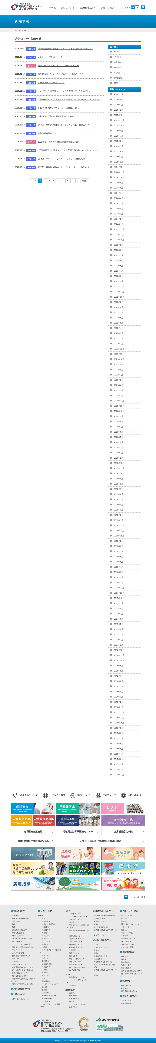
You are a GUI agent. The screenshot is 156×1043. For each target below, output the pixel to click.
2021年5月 (118, 380)
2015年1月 (118, 769)
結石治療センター (75, 936)
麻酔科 (44, 990)
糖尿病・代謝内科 (48, 924)
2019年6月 (118, 494)
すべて (117, 52)
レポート (118, 67)
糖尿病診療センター (76, 947)
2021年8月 (118, 369)
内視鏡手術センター (76, 939)
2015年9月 (118, 728)
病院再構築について (19, 973)
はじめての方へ (127, 916)
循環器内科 (46, 936)
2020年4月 (118, 442)
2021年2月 (118, 395)
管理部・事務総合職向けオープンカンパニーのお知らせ (63, 125)
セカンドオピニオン (101, 927)
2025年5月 (118, 146)
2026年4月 (118, 99)
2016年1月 (118, 707)
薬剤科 (71, 993)
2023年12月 (119, 229)
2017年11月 (119, 593)
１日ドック (125, 927)
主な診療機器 (17, 941)
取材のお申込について (20, 964)
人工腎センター (75, 914)
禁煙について (17, 959)
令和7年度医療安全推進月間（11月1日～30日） (60, 108)
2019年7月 (118, 489)
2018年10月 (119, 536)
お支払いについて (100, 921)
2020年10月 (119, 411)
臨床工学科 (73, 1007)
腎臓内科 (45, 933)
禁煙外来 (72, 985)
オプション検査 (127, 933)
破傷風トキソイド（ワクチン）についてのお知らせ (61, 159)
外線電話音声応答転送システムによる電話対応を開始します (65, 48)
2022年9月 (118, 302)
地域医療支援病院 (33, 831)
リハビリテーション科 (50, 984)
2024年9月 (118, 183)
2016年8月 (118, 671)
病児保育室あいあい (19, 976)
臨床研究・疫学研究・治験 (22, 939)
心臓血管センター (75, 919)
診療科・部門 (46, 911)
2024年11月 (119, 172)
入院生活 (97, 950)
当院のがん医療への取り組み (23, 984)
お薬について (99, 924)
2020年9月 (118, 416)
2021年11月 (119, 354)
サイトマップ (126, 1000)
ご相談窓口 (16, 961)
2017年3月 (118, 634)
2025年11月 (119, 120)
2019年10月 (119, 473)
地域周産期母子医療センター (78, 831)
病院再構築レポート (22, 989)
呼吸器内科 (46, 930)
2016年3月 (118, 697)
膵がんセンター (75, 962)
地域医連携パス (127, 962)
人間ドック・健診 (130, 911)
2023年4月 (118, 271)
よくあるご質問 (18, 953)
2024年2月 (118, 219)
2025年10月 (119, 125)
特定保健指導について (129, 939)
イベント (118, 57)
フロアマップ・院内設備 (21, 944)
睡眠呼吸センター (75, 944)
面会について (99, 975)
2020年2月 (118, 453)
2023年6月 (118, 260)
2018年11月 (119, 530)
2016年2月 (118, 702)
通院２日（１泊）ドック (130, 924)
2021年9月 (118, 364)
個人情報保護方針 (127, 1003)
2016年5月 (118, 686)
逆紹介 (123, 959)
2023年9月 (118, 245)
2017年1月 (118, 645)
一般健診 (124, 936)
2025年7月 (118, 136)
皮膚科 (44, 970)
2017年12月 (119, 588)
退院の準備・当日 (100, 956)
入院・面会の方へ (103, 940)
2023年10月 (119, 240)
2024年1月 (118, 224)
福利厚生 (124, 988)
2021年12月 (119, 349)
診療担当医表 (126, 968)
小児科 (44, 947)
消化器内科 (46, 927)
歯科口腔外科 (47, 998)
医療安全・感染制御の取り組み (23, 947)
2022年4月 (118, 328)
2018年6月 (118, 556)
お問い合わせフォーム (20, 999)
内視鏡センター (75, 922)
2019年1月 (118, 520)
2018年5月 (118, 562)
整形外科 (45, 955)
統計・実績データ (18, 936)
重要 (116, 83)
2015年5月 (118, 749)
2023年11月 (119, 234)
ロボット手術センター (77, 959)
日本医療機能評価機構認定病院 (33, 841)
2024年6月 (118, 198)
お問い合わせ (19, 994)
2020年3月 (118, 447)
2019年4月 (118, 505)
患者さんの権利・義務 (20, 918)
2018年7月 (118, 551)
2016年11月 (119, 655)
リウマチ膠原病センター (78, 917)
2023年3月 (118, 276)
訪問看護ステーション (77, 977)
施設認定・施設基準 (19, 930)
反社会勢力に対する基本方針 (23, 970)
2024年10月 (119, 177)
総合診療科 (46, 921)
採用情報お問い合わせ (129, 991)
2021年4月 (118, 385)
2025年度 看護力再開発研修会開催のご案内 (58, 142)
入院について (99, 945)
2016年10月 (119, 660)
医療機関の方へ (87, 7)
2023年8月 (118, 250)
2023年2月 (118, 281)
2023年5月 (118, 266)
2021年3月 (118, 390)
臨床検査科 (73, 996)
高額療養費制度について (103, 962)
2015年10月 (119, 723)
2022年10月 (119, 297)
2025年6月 (118, 141)
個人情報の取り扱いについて (23, 967)
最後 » (85, 180)
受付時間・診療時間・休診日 (104, 916)
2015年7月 (118, 738)
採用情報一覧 (126, 985)
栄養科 (71, 1001)
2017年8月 (118, 608)
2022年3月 (118, 333)
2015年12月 (119, 712)
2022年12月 (119, 286)
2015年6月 (118, 743)
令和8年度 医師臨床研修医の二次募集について (60, 116)
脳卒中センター (75, 953)
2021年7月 (118, 375)
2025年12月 (119, 115)
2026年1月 (118, 110)
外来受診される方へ (103, 911)
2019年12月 (119, 463)
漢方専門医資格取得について (132, 971)
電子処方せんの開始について (51, 82)
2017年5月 (118, 624)
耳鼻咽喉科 (46, 981)
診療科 (40, 916)
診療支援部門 (70, 990)
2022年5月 (118, 323)
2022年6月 (118, 318)
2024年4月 (118, 208)
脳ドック (124, 930)
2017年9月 (118, 603)
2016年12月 (119, 650)
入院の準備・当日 (100, 947)
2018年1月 (118, 582)
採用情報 (118, 78)
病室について (99, 953)
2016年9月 (118, 666)
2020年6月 (118, 432)
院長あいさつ (17, 921)
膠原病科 (45, 944)
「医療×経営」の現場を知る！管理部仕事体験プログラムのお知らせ (69, 99)
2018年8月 (118, 546)
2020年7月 (118, 427)
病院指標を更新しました (49, 133)
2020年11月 (119, 406)
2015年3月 (118, 759)
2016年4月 (118, 692)
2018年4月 (118, 567)
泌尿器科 (45, 973)
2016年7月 (118, 676)
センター (68, 911)
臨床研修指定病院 (123, 831)
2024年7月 (118, 193)
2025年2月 (118, 162)
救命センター (74, 956)
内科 (43, 918)
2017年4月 (118, 629)
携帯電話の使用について (21, 956)
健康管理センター (75, 965)
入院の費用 (98, 959)
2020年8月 (118, 421)
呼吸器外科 (46, 967)
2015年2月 (118, 764)
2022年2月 (118, 338)
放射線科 (45, 987)
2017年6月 (118, 619)
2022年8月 (118, 307)
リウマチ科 (46, 941)
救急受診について (100, 935)
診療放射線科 (74, 999)
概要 (13, 924)
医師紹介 (124, 921)
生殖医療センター (75, 950)
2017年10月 (119, 598)
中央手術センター (75, 942)
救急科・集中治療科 (49, 996)
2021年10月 (119, 359)
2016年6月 (118, 681)
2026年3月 (118, 105)
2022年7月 (118, 312)
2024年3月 (118, 214)
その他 (67, 974)
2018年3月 (118, 572)
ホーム (52, 7)
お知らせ (118, 62)
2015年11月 (119, 717)
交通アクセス (108, 7)
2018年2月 (118, 577)
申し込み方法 (126, 941)
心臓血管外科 (47, 964)
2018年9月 (118, 541)
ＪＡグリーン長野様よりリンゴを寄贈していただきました (64, 91)
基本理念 (15, 916)
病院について (68, 7)
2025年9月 (118, 131)
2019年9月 (118, 479)
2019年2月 (118, 515)
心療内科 (45, 939)
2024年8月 (118, 188)
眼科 (43, 978)
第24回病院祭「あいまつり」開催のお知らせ (58, 65)
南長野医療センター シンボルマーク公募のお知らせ (62, 74)
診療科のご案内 (99, 918)
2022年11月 (119, 292)
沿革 (13, 927)
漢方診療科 (46, 1001)
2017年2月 (118, 640)
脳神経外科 (46, 961)
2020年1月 (118, 458)
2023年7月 (118, 255)
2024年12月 (119, 167)
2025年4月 (118, 151)
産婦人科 (45, 975)
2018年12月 (119, 525)
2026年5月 (118, 94)
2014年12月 (119, 775)
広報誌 (117, 72)
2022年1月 (118, 344)
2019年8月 (118, 484)
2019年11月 (119, 468)
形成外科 (45, 958)
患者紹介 (124, 956)
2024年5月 (118, 203)
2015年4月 (118, 754)
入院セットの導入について (50, 57)
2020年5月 (118, 437)
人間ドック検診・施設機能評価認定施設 (101, 841)
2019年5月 (118, 499)
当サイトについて (130, 996)
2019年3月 (118, 510)
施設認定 (124, 918)
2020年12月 (119, 401)
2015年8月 (118, 733)
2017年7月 (118, 614)
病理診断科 (46, 993)
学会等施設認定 (18, 933)
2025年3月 (118, 157)
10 (68, 180)
